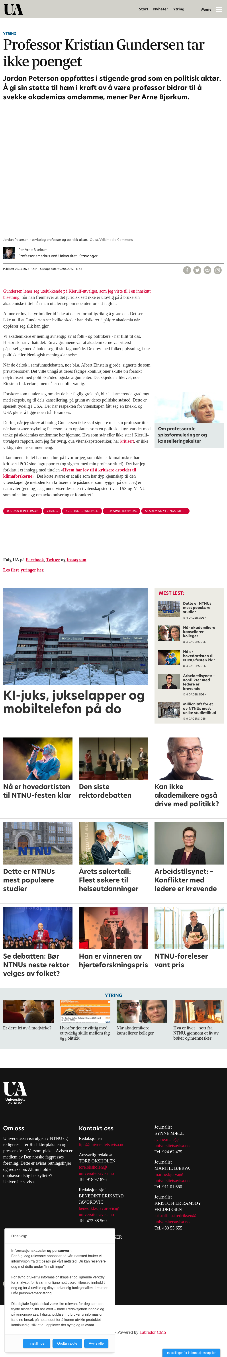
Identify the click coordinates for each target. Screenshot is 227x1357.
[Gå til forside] (13, 9)
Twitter (53, 559)
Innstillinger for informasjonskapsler (191, 1353)
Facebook (35, 559)
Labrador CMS (152, 1332)
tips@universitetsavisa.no (102, 1144)
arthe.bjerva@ (170, 1174)
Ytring (178, 9)
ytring (52, 511)
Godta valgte (67, 1343)
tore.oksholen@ (93, 1167)
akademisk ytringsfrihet (165, 511)
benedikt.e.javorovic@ (99, 1208)
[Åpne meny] (219, 9)
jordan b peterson (23, 511)
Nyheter (160, 9)
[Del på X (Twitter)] (197, 270)
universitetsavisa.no (96, 1173)
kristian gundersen (82, 511)
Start (143, 9)
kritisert (127, 441)
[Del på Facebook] (187, 270)
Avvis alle (96, 1343)
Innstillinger (37, 1343)
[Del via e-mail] (207, 270)
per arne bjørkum (121, 511)
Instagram (76, 559)
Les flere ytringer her (23, 570)
